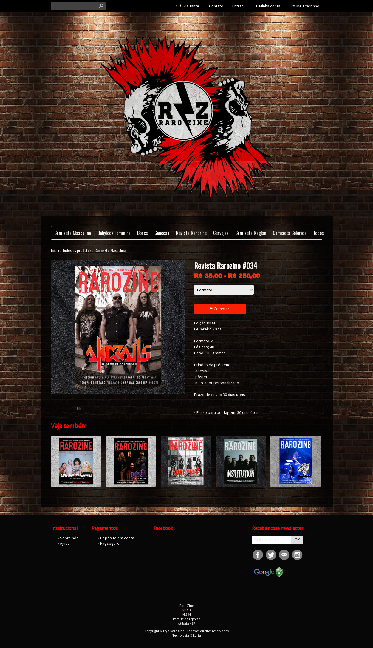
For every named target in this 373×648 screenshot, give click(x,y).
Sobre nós (69, 538)
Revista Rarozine (191, 232)
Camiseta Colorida (290, 232)
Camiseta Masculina (72, 232)
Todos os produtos (76, 250)
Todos (318, 232)
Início (55, 250)
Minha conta (269, 6)
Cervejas (221, 232)
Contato (216, 6)
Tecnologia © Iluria (186, 635)
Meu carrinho (307, 6)
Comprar (220, 309)
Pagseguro (110, 543)
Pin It (81, 409)
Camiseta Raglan (250, 232)
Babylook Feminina (114, 232)
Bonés (142, 232)
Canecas (161, 232)
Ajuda (65, 543)
